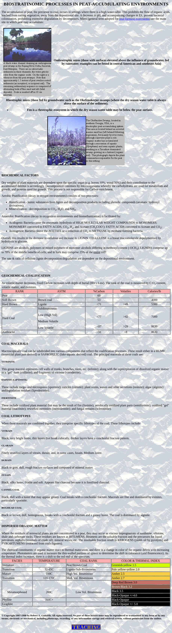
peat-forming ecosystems (134, 18)
